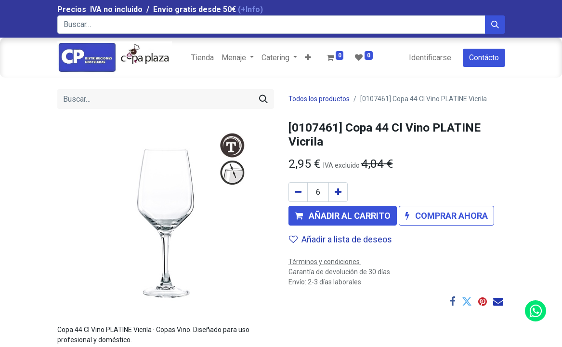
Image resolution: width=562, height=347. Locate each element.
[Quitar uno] (298, 192)
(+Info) (250, 9)
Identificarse (430, 57)
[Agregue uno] (338, 192)
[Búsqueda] (495, 24)
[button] (308, 57)
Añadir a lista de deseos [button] (340, 239)
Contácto (484, 57)
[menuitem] (202, 57)
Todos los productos (319, 99)
